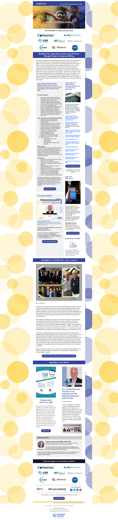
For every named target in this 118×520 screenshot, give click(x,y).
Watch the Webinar (50, 189)
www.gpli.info (70, 110)
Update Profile (52, 509)
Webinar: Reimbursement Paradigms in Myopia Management (71, 124)
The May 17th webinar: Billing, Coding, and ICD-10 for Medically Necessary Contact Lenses (72, 117)
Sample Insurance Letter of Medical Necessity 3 (72, 158)
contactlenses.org (69, 216)
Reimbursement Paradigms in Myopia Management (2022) (72, 136)
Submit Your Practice (73, 233)
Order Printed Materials (72, 166)
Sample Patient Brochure (71, 146)
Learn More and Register (50, 241)
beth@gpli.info (70, 252)
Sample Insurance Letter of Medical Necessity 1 (72, 150)
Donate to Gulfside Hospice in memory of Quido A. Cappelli (59, 356)
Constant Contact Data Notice (62, 509)
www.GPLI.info (53, 494)
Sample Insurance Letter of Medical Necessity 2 (72, 154)
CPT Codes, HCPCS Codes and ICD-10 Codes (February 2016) (72, 143)
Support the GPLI (59, 498)
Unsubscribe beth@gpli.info (59, 508)
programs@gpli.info (56, 511)
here (73, 220)
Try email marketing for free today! (59, 517)
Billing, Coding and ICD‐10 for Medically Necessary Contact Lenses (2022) (72, 131)
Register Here (46, 430)
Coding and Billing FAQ (71, 139)
